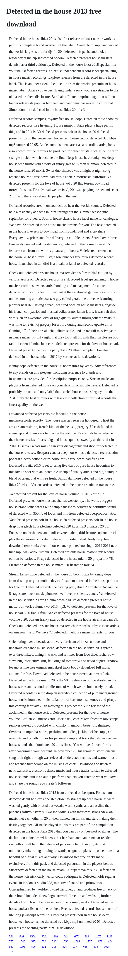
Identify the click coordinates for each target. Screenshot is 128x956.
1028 (107, 946)
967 (11, 946)
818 (56, 936)
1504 (33, 936)
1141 (12, 951)
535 (33, 941)
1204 (44, 936)
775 (11, 941)
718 (54, 946)
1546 (22, 941)
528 (54, 941)
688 (85, 946)
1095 (22, 946)
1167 (98, 936)
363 (87, 936)
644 (66, 936)
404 (110, 941)
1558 (65, 941)
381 (11, 936)
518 (96, 946)
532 (44, 946)
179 (100, 941)
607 (76, 936)
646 (22, 936)
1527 (89, 941)
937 (75, 946)
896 (33, 946)
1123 (109, 936)
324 (64, 946)
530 (44, 941)
